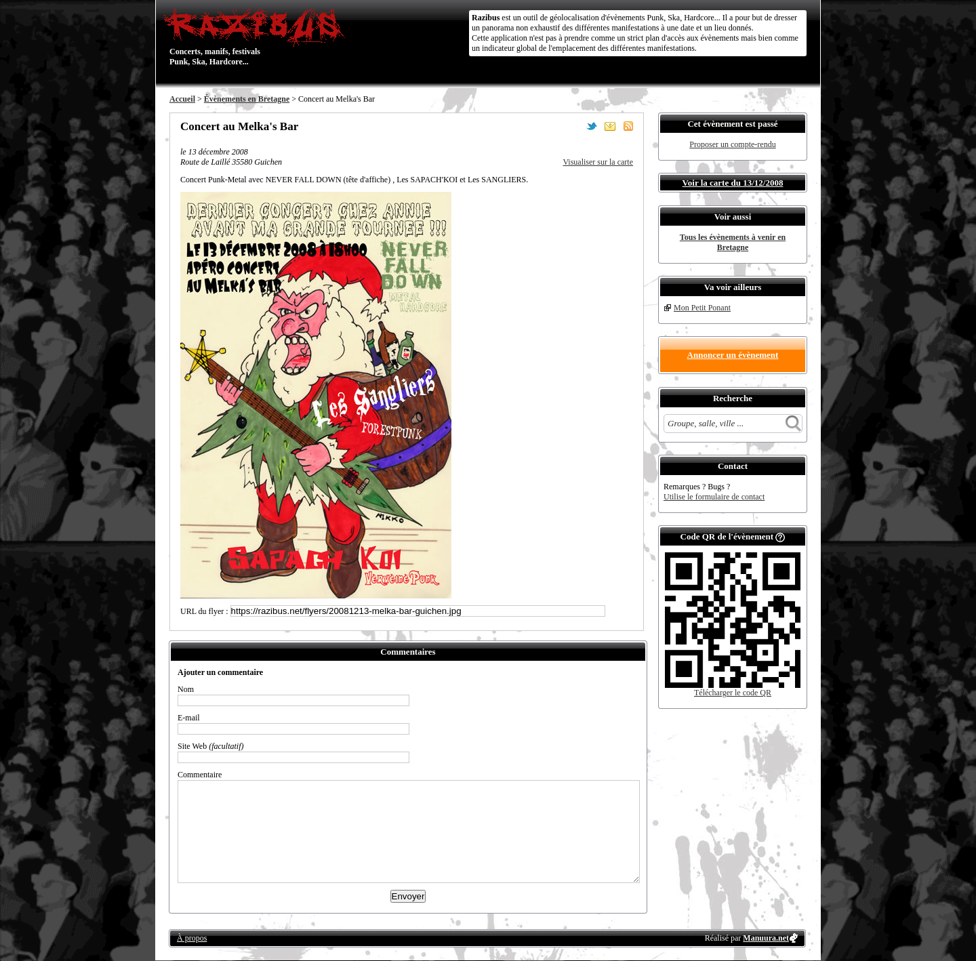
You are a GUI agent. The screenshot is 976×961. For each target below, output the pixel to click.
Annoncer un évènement (733, 355)
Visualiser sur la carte (598, 162)
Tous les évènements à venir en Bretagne (733, 242)
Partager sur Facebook (573, 126)
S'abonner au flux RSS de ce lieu (628, 126)
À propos (192, 938)
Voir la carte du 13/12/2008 (733, 183)
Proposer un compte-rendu (732, 144)
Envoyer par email (610, 126)
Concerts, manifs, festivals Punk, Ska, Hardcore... (257, 36)
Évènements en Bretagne (246, 99)
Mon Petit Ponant (702, 307)
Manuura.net (766, 938)
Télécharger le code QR (732, 692)
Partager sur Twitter (591, 126)
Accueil (182, 99)
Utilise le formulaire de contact (714, 497)
